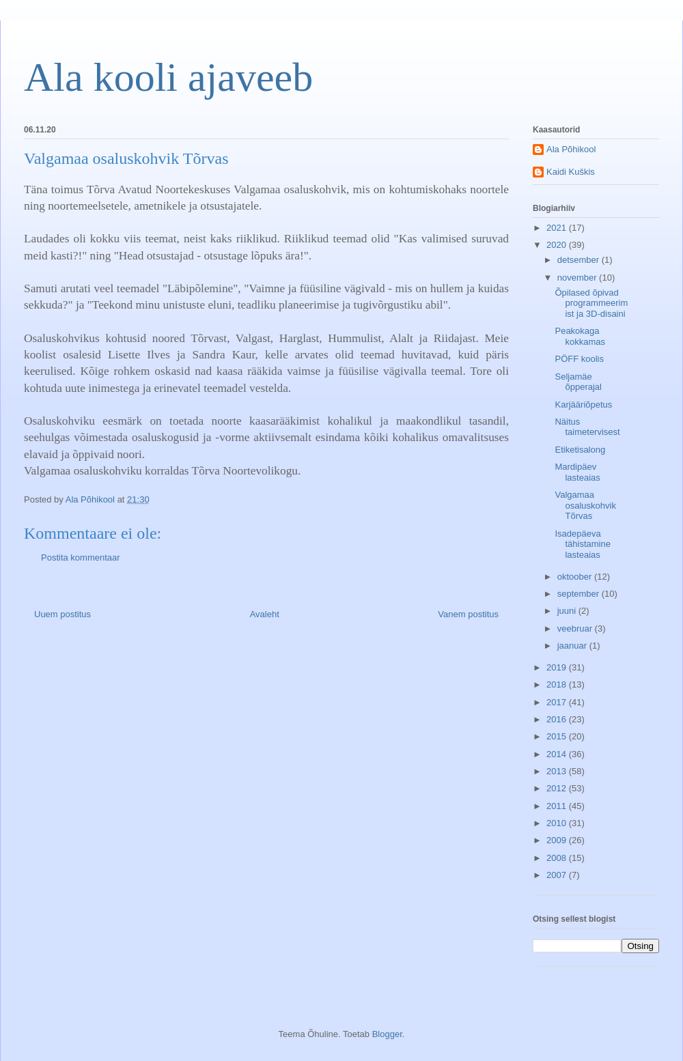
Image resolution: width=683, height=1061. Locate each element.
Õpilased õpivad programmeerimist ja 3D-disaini (591, 303)
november (578, 277)
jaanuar (573, 645)
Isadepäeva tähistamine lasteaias (582, 544)
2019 (557, 667)
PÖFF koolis (579, 359)
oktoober (575, 576)
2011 (557, 806)
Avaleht (264, 614)
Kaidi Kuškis (570, 172)
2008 (557, 858)
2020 (557, 245)
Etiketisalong (580, 449)
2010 (557, 823)
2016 (557, 719)
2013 (557, 771)
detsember (579, 260)
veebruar (576, 628)
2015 (557, 736)
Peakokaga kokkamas (580, 336)
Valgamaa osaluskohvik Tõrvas (585, 505)
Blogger (387, 1034)
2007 (557, 875)
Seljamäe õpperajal (578, 382)
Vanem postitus (468, 614)
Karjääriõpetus (583, 404)
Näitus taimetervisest (587, 427)
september (579, 594)
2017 (557, 702)
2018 (557, 684)
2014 (557, 754)
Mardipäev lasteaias (577, 472)
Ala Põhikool (571, 149)
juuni (568, 611)
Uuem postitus (62, 614)
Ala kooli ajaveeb (168, 77)
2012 (557, 788)
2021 (557, 228)
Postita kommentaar (80, 557)
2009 (557, 840)
